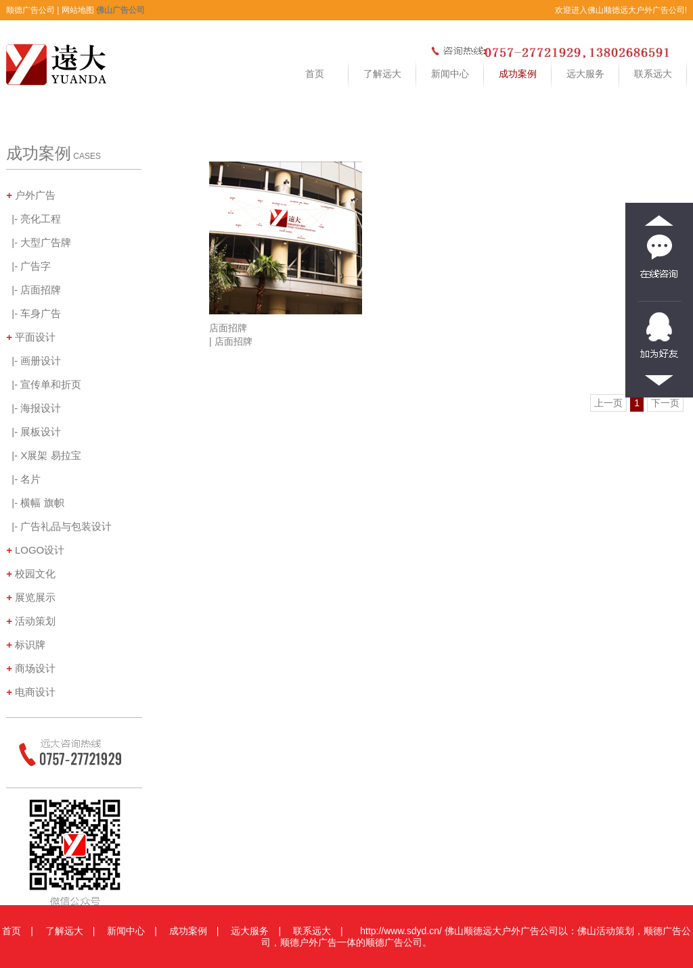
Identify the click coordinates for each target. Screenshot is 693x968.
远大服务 (585, 74)
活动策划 (30, 621)
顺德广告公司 (30, 10)
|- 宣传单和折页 (43, 384)
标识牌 (25, 644)
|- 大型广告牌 (38, 242)
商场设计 (30, 668)
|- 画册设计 (33, 361)
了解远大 (382, 74)
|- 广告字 (28, 266)
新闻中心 (450, 74)
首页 (314, 74)
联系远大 (653, 74)
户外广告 (30, 195)
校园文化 (30, 573)
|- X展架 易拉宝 (43, 455)
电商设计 (30, 692)
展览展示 (30, 597)
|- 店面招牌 (33, 290)
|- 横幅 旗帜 (35, 503)
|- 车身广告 (33, 313)
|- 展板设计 (33, 432)
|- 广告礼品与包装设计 (59, 526)
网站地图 (78, 10)
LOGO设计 (35, 550)
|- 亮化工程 (33, 219)
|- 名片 (23, 479)
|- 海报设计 (33, 408)
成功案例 (518, 74)
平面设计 (30, 337)
